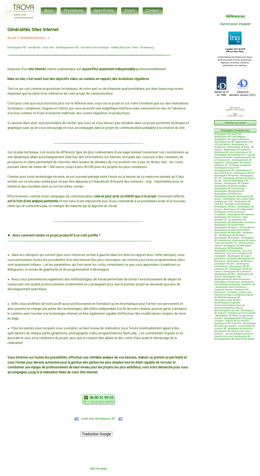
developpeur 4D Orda (228, 310)
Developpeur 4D (16, 47)
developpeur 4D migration (240, 214)
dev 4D (217, 180)
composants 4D (246, 326)
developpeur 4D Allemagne (237, 245)
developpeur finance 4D (226, 168)
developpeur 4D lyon (244, 173)
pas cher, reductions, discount (233, 252)
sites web (48, 47)
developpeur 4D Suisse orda (229, 331)
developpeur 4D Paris (238, 147)
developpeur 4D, (242, 336)
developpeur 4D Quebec (236, 183)
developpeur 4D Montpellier (228, 248)
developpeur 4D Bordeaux (232, 235)
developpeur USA (232, 276)
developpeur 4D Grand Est (227, 323)
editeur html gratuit (244, 339)
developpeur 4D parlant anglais (230, 186)
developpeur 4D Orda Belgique (230, 136)
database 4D (220, 165)
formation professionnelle (242, 313)
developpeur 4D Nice (225, 206)
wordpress (34, 47)
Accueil (11, 37)
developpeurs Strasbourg (227, 250)
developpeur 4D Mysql (225, 227)
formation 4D (248, 284)
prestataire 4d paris (224, 263)
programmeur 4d (237, 219)
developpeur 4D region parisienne (231, 139)
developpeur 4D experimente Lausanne (234, 222)
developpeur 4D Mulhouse (228, 193)
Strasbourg (147, 47)
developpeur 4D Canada (238, 162)
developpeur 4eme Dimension (230, 155)
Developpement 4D (67, 47)
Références (235, 16)
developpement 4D (224, 170)
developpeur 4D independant (238, 209)
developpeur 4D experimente (229, 225)
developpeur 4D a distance (237, 271)
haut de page (98, 468)
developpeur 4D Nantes (226, 175)
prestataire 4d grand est (240, 328)
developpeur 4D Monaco (239, 261)
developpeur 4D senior (244, 240)
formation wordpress (234, 295)
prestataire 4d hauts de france (239, 178)
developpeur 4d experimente (229, 191)
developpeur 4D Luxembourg (229, 188)
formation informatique (94, 47)
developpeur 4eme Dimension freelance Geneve (230, 288)
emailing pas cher (223, 201)
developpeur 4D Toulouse (227, 217)
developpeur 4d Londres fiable (238, 199)
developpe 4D (221, 152)
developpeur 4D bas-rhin (226, 238)
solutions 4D (221, 269)
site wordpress (247, 227)
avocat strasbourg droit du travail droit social (233, 335)
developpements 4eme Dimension (232, 279)
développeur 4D (109, 418)
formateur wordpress (240, 165)
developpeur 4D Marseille (227, 232)
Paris (135, 47)
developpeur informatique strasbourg (234, 283)
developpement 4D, (224, 339)
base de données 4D (226, 243)
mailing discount (120, 47)
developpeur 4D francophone (227, 298)
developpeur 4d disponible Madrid (232, 230)
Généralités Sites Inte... (33, 37)
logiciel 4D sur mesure (237, 320)
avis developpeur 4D (240, 152)
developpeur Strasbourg (226, 282)
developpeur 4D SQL (224, 274)
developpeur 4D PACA (226, 315)
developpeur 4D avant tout (228, 134)
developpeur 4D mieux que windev (235, 324)
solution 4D (220, 328)
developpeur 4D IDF (239, 266)
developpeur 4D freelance (237, 149)
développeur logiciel (224, 196)
